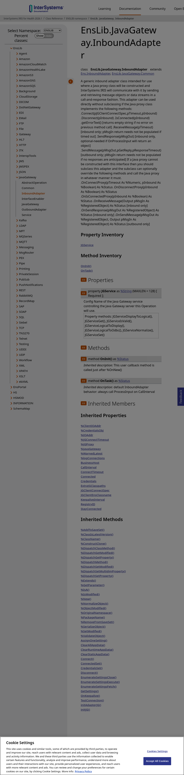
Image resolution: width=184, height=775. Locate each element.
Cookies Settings (157, 754)
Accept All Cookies (157, 764)
